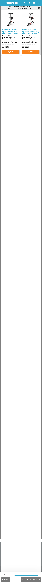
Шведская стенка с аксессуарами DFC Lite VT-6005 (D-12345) (30, 31)
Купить (11, 52)
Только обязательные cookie (31, 579)
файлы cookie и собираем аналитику (26, 575)
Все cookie (5, 579)
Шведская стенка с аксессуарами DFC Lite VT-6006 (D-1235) (10, 31)
